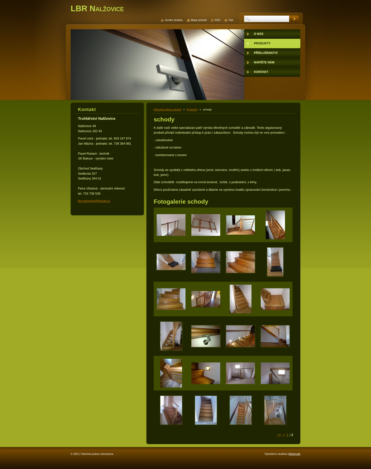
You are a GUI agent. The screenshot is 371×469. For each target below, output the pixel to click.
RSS (217, 20)
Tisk (230, 20)
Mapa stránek (199, 20)
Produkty (191, 109)
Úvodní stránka (174, 20)
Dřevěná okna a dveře (167, 109)
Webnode (294, 453)
